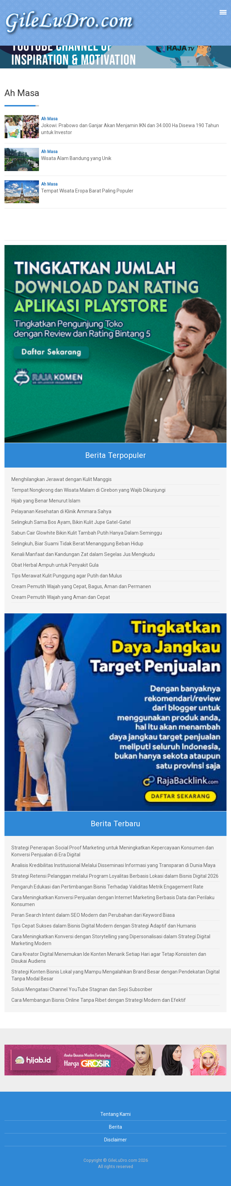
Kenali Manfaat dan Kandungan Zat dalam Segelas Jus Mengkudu (83, 554)
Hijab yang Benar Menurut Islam (45, 500)
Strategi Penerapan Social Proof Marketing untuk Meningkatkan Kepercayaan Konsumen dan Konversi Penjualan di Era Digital (112, 851)
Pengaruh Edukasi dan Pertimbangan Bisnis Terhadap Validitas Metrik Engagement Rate (107, 887)
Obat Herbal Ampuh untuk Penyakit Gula (55, 565)
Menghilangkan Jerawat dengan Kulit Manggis (61, 479)
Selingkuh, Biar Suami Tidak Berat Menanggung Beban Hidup (77, 543)
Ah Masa (49, 118)
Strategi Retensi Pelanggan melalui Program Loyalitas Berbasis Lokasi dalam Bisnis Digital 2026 (115, 876)
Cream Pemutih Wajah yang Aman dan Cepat (60, 597)
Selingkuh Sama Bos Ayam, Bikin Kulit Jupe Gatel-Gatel (71, 522)
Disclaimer (115, 1139)
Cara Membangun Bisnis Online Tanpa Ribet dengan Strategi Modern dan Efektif (98, 1000)
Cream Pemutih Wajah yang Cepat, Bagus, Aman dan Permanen (81, 586)
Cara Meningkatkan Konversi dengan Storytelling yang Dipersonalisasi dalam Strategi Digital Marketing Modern (110, 940)
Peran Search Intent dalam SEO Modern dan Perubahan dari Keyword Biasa (93, 915)
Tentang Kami (115, 1114)
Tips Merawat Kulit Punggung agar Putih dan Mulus (66, 575)
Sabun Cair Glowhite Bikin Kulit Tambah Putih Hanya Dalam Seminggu (86, 533)
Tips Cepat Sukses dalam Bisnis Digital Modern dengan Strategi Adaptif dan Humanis (103, 926)
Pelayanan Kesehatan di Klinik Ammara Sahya (61, 511)
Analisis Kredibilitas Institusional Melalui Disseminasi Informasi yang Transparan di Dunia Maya (113, 865)
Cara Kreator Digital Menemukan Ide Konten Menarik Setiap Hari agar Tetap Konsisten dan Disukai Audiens (108, 957)
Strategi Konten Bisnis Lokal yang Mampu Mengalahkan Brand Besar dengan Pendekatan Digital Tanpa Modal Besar (115, 975)
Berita (115, 1127)
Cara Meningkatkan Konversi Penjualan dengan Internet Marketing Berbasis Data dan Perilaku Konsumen (112, 901)
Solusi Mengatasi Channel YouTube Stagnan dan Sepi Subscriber (81, 989)
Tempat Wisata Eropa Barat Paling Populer (87, 191)
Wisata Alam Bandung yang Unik (76, 158)
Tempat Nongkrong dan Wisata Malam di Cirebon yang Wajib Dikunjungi (88, 490)
